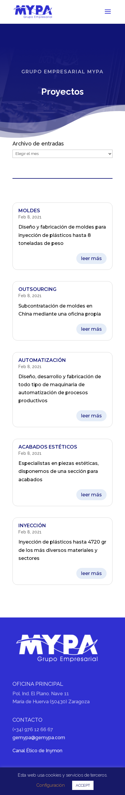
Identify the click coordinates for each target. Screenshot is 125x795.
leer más (91, 258)
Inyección (32, 525)
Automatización (42, 360)
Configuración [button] (50, 785)
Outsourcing (37, 289)
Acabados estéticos (47, 447)
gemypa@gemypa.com (38, 737)
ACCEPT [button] (83, 785)
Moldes (29, 210)
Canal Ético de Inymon (37, 750)
